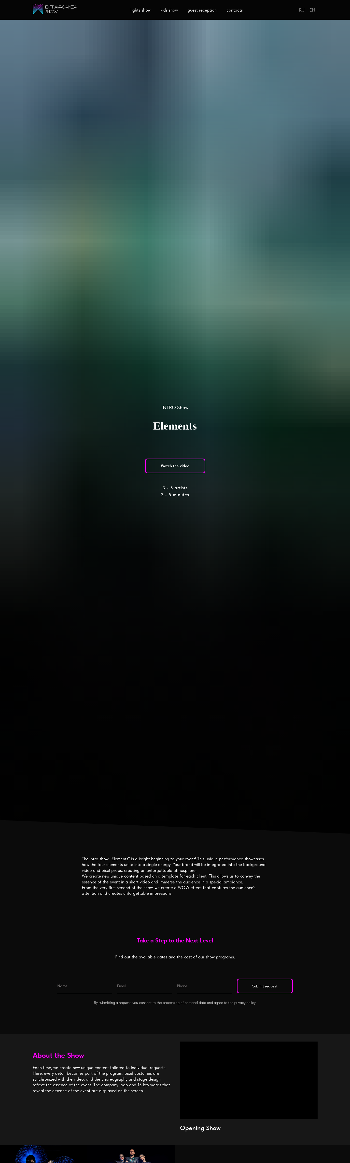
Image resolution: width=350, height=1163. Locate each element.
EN (312, 10)
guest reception (202, 10)
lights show (140, 10)
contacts (234, 10)
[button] (175, 466)
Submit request (265, 986)
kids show (169, 10)
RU (302, 10)
